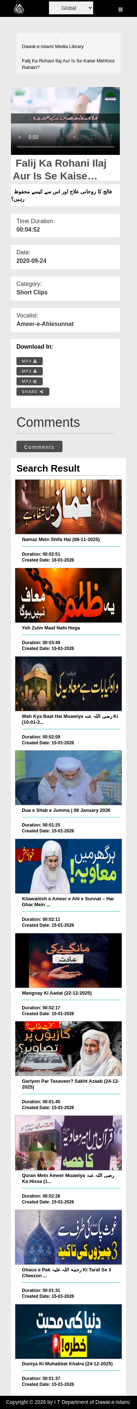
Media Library (69, 46)
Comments (39, 447)
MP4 (29, 361)
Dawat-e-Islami (38, 46)
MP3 (29, 371)
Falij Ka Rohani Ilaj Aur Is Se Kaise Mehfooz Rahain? (68, 64)
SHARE (33, 392)
